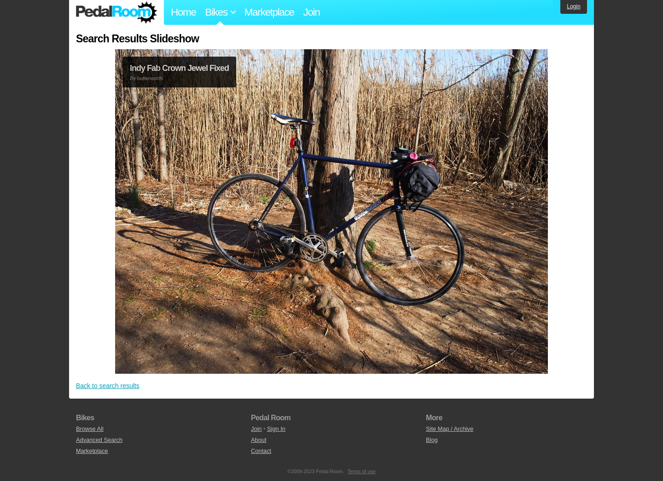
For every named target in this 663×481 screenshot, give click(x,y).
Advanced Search (99, 439)
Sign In (276, 428)
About (258, 439)
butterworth (150, 78)
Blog (432, 439)
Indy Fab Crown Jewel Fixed (179, 68)
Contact (261, 450)
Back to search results (108, 385)
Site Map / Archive (449, 428)
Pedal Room (116, 12)
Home (183, 12)
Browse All (90, 428)
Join (311, 12)
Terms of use (362, 471)
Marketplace (269, 12)
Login (573, 6)
